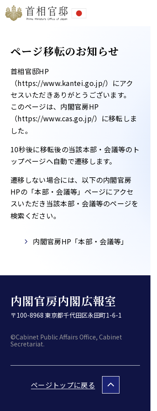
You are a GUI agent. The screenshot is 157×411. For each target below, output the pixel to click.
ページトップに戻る (63, 385)
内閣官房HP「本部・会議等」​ (80, 241)
